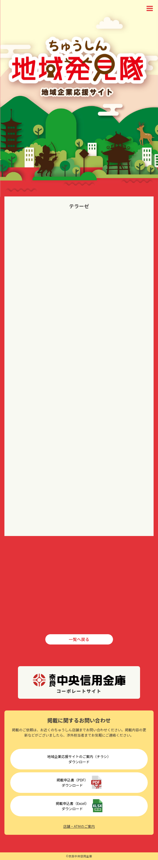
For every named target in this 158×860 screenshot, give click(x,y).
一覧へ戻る (79, 639)
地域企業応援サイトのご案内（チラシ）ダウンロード (79, 759)
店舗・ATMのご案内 (79, 826)
